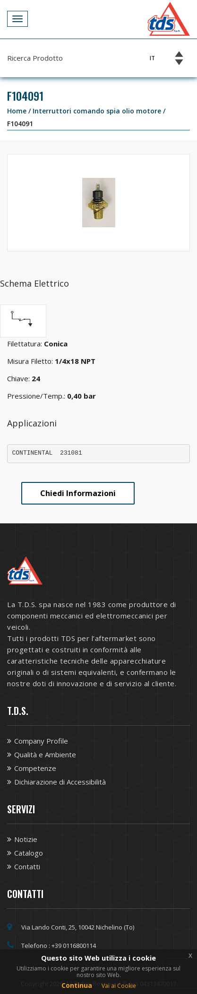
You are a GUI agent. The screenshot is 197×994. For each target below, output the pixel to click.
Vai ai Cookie (119, 986)
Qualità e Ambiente (45, 754)
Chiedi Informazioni (78, 493)
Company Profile (41, 741)
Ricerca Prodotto (35, 58)
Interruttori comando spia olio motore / (99, 110)
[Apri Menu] (17, 19)
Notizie (25, 839)
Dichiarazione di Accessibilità (60, 781)
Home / (20, 110)
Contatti (27, 866)
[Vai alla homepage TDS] (168, 18)
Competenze (35, 768)
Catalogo (28, 853)
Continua (76, 985)
